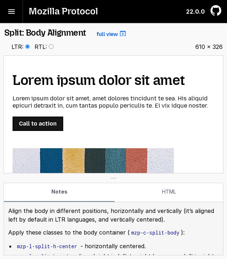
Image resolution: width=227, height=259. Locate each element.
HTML (169, 191)
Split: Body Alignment (65, 32)
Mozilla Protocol (63, 11)
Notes (59, 191)
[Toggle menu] (11, 11)
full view (112, 33)
